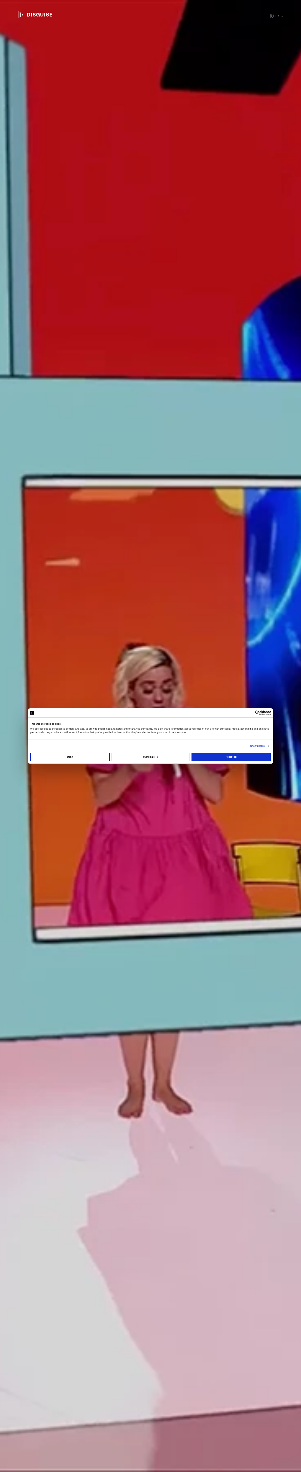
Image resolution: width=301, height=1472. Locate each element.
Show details (257, 746)
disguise (35, 15)
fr (277, 16)
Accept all (231, 757)
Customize (150, 757)
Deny (70, 757)
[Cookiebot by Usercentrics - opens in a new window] (247, 713)
